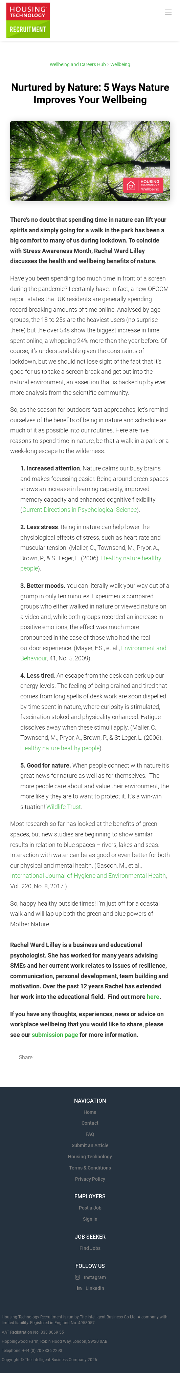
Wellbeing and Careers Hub (78, 64)
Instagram (95, 1277)
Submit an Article (90, 1145)
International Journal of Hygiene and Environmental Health (88, 875)
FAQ (90, 1134)
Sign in (90, 1219)
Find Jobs (90, 1248)
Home (90, 1112)
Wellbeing (120, 64)
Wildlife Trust (63, 806)
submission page (55, 1034)
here (153, 996)
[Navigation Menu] (168, 12)
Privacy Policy (90, 1179)
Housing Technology (90, 1156)
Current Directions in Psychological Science (79, 509)
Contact (90, 1123)
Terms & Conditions (90, 1168)
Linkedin (95, 1288)
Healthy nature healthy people (59, 748)
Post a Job (90, 1208)
